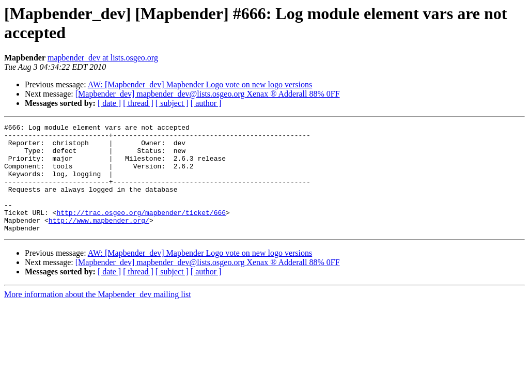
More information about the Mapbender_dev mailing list (97, 316)
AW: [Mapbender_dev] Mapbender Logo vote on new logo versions (200, 84)
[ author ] (206, 103)
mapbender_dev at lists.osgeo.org (103, 57)
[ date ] (109, 103)
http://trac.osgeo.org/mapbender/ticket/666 (141, 231)
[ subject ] (172, 103)
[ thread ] (138, 103)
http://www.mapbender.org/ (99, 240)
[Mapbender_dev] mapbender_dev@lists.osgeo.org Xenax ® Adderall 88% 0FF (207, 93)
